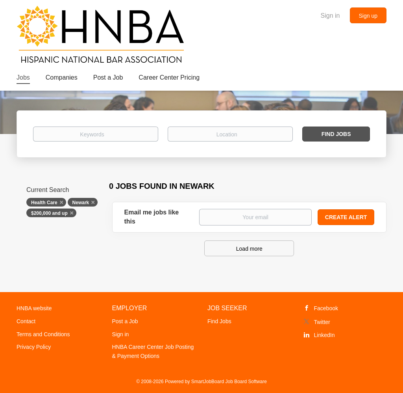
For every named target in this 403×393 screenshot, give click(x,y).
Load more (249, 249)
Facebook (326, 308)
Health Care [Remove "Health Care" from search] (44, 202)
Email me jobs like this (151, 217)
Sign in (330, 15)
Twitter (322, 322)
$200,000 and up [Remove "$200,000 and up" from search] (49, 213)
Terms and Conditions (43, 334)
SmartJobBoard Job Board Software (229, 381)
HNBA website (34, 308)
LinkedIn (324, 335)
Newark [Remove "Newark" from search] (80, 202)
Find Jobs (336, 134)
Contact (26, 321)
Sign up (368, 16)
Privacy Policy (34, 347)
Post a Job (125, 321)
